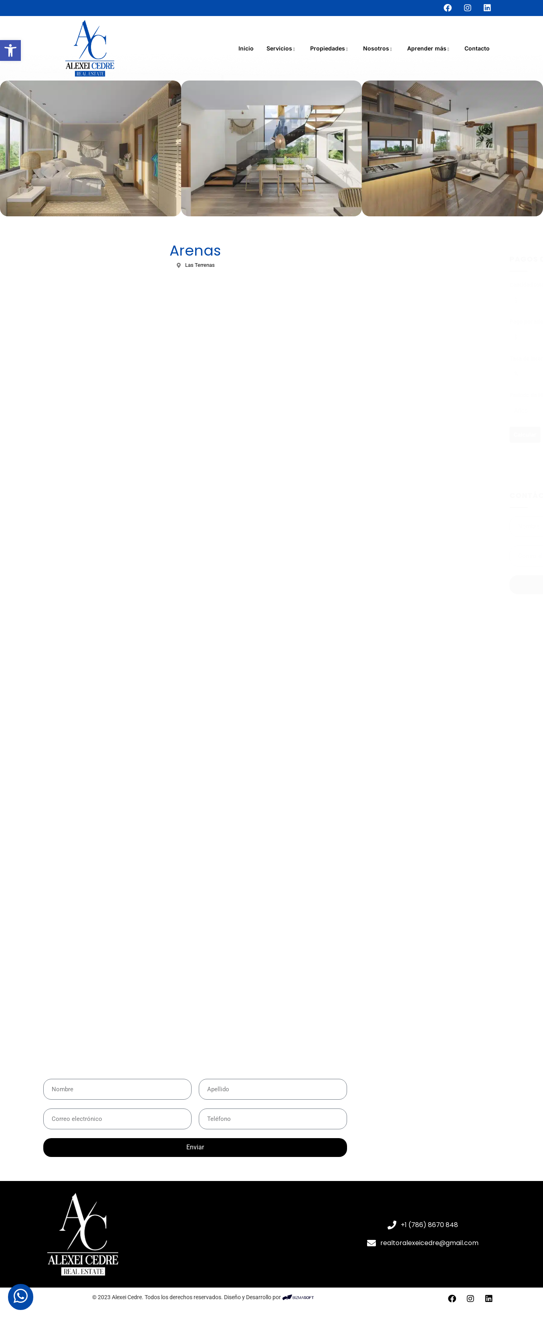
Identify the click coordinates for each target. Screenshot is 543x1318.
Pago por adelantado (414, 321)
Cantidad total (406, 285)
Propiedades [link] (330, 48)
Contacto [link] (477, 48)
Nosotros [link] (378, 48)
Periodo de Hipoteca (414, 395)
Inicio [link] (246, 48)
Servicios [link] (281, 48)
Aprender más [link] (429, 48)
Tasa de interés (407, 358)
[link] (10, 50)
